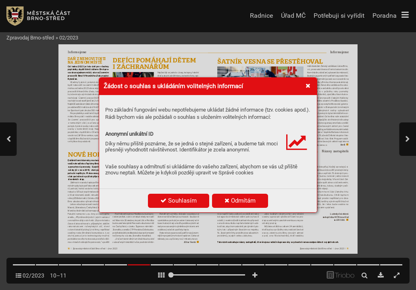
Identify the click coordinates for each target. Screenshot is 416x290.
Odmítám (240, 200)
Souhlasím (178, 200)
